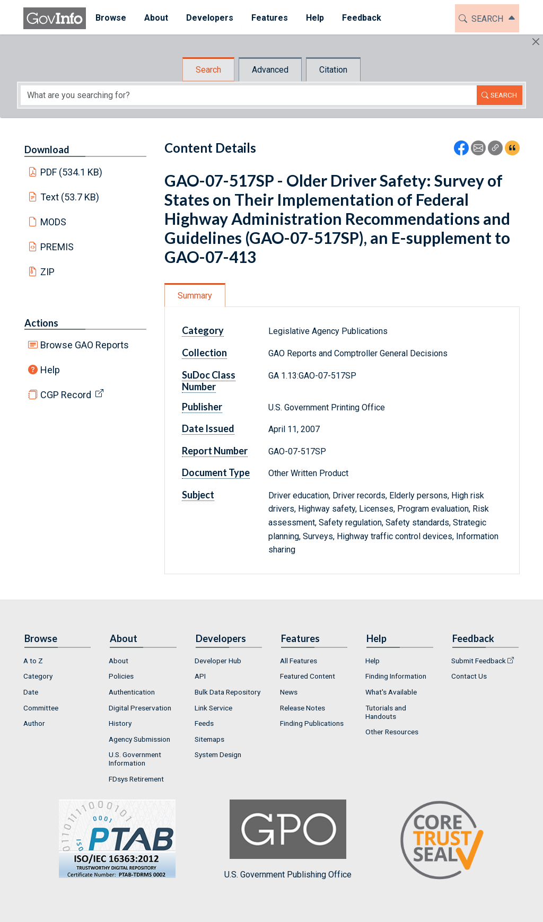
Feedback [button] (361, 18)
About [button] (156, 18)
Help (50, 369)
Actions (41, 323)
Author (34, 723)
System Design (218, 754)
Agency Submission (139, 739)
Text (70, 197)
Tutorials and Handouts (385, 712)
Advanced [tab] (270, 70)
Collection (204, 352)
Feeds (204, 723)
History (120, 723)
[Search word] (249, 95)
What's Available (391, 692)
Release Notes (302, 708)
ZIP (47, 271)
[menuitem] (110, 18)
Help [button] (314, 18)
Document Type (216, 472)
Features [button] (269, 18)
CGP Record (65, 394)
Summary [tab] (195, 296)
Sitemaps (209, 739)
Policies (121, 676)
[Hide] (536, 41)
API (200, 676)
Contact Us (469, 676)
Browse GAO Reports (84, 344)
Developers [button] (209, 18)
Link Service (213, 708)
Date (30, 692)
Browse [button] (110, 18)
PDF (71, 172)
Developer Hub (218, 660)
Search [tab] (208, 70)
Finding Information (395, 676)
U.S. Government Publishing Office (288, 840)
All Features (298, 660)
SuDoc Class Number (208, 380)
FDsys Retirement (136, 779)
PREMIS (57, 246)
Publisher (202, 406)
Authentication (132, 692)
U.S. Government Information (135, 758)
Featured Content (307, 676)
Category (203, 330)
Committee (40, 708)
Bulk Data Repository (227, 692)
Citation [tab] (333, 70)
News (288, 692)
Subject (198, 494)
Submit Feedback (478, 660)
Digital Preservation (140, 708)
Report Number (215, 450)
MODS (53, 221)
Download (46, 149)
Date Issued (208, 428)
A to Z (33, 660)
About (118, 660)
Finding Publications (312, 723)
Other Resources (391, 731)
